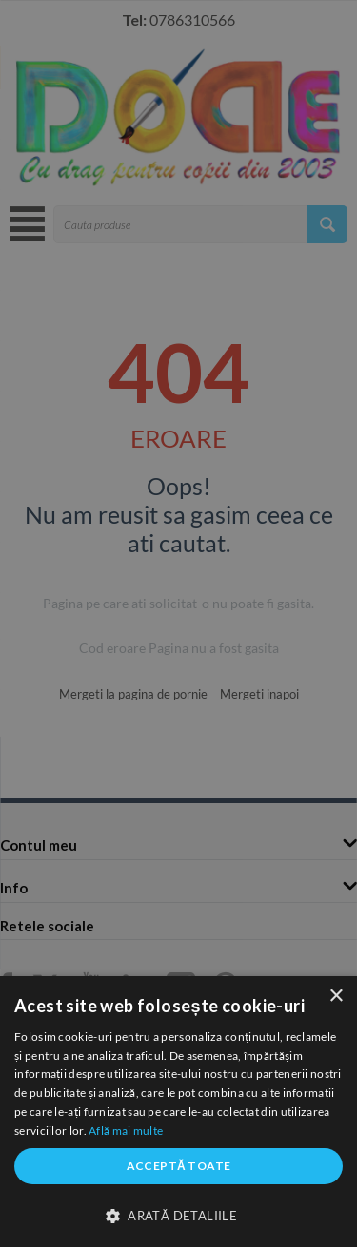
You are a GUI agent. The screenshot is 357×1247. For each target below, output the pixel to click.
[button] (178, 1214)
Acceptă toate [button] (179, 1166)
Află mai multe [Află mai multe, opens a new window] (126, 1130)
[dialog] (178, 1111)
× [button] (335, 996)
